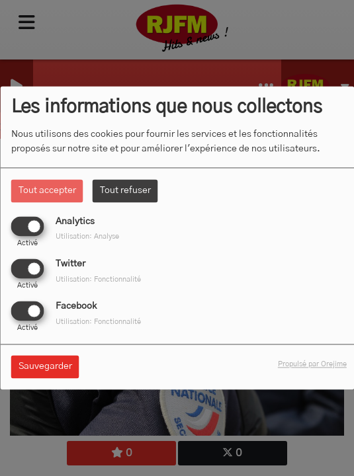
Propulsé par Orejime (312, 364)
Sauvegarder (45, 367)
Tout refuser (125, 190)
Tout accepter (47, 190)
